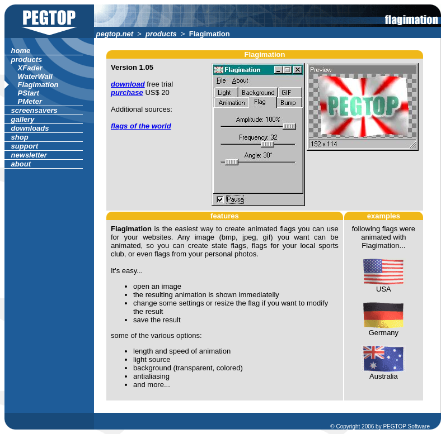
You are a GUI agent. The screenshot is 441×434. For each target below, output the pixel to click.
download (128, 84)
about (21, 164)
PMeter (30, 101)
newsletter (29, 155)
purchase (127, 92)
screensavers (34, 110)
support (24, 146)
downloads (30, 128)
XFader (30, 68)
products (161, 34)
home (20, 50)
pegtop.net (114, 34)
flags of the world (141, 126)
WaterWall (35, 76)
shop (19, 137)
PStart (28, 93)
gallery (22, 119)
